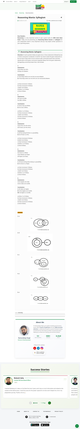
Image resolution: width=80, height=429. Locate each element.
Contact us (36, 419)
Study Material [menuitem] (22, 1)
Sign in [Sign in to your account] (66, 1)
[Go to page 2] (35, 411)
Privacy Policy (59, 419)
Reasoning (21, 13)
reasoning (20, 312)
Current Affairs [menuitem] (9, 1)
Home (16, 13)
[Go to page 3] (36, 411)
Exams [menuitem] (15, 1)
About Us (26, 419)
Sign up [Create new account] (73, 1)
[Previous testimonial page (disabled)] (30, 411)
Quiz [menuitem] (29, 1)
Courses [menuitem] (34, 1)
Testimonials (47, 419)
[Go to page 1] (33, 411)
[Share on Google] (54, 21)
